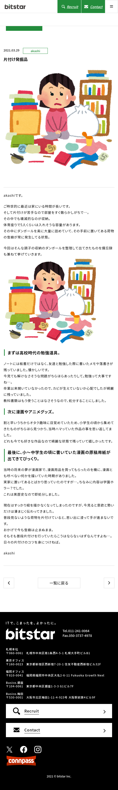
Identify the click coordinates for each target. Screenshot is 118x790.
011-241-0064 (78, 630)
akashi (35, 51)
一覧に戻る (58, 583)
